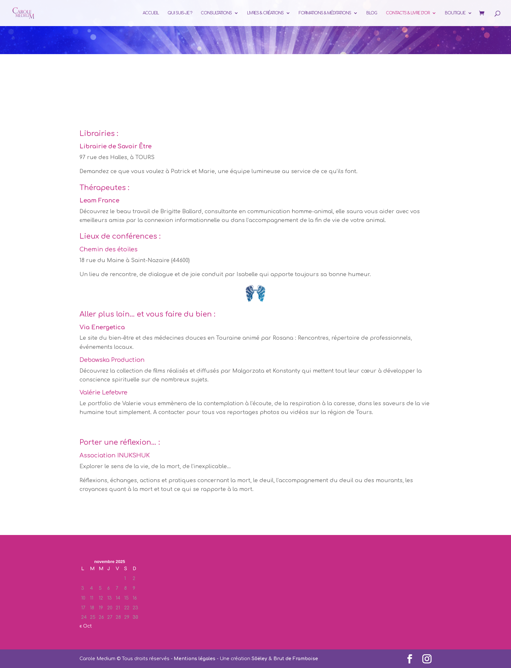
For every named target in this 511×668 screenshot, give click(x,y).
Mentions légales (194, 658)
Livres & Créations (265, 13)
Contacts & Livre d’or (408, 13)
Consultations (216, 13)
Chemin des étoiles (109, 249)
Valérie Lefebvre (103, 392)
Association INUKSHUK (115, 455)
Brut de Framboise (295, 658)
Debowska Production (112, 360)
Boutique (455, 13)
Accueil (151, 13)
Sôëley (259, 658)
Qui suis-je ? (180, 13)
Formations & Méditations (325, 13)
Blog (371, 13)
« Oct (86, 626)
